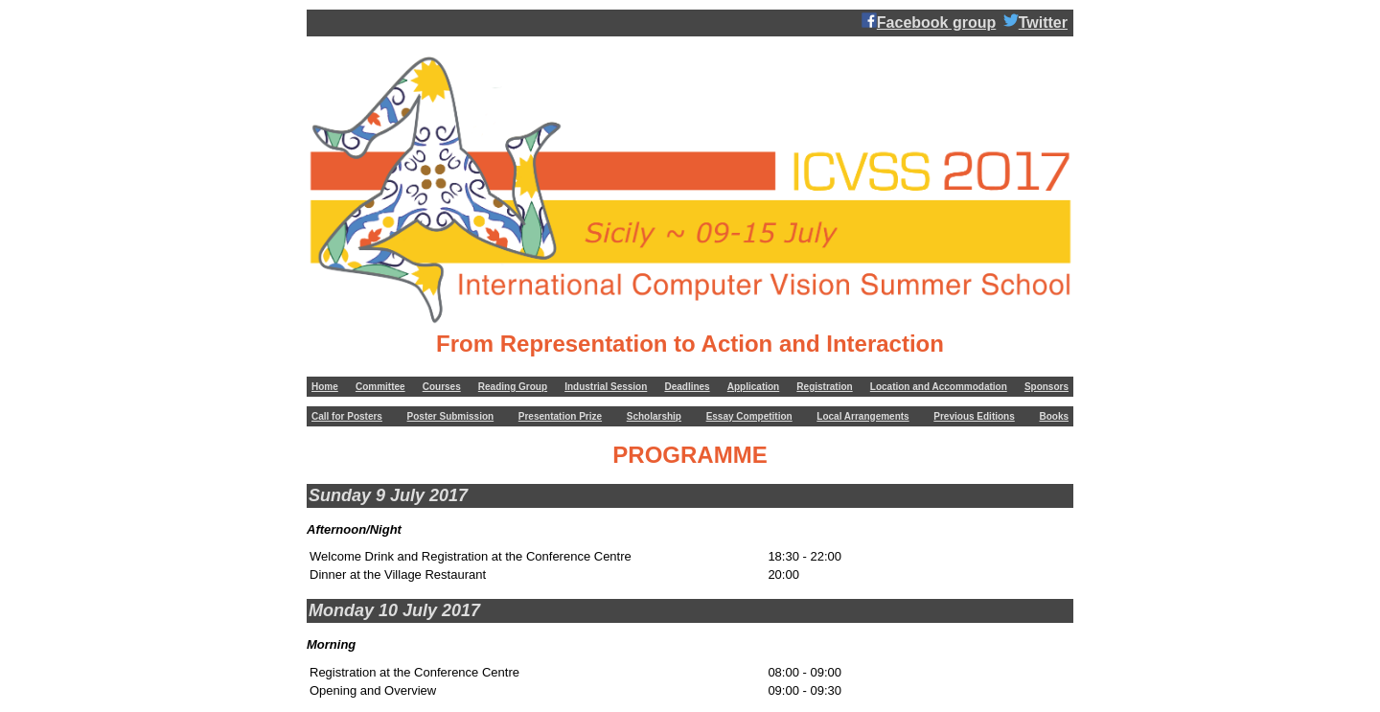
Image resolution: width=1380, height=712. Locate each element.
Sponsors (1046, 386)
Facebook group (929, 21)
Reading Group (512, 386)
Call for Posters (346, 416)
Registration (824, 386)
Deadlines (686, 386)
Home (324, 386)
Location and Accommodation (938, 386)
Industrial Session (605, 386)
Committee (380, 386)
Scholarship (654, 416)
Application (753, 386)
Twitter (1035, 21)
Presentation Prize (560, 416)
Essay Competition (749, 416)
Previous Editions (973, 416)
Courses (442, 386)
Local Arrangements (862, 416)
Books (1054, 416)
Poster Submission (450, 416)
